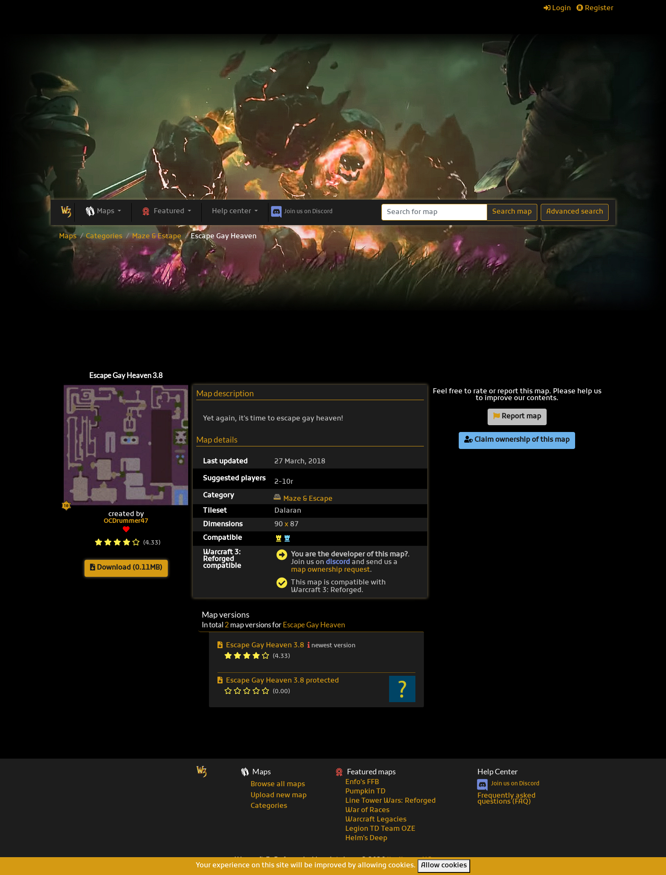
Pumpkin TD (365, 792)
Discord (301, 210)
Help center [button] (232, 211)
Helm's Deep (366, 838)
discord (338, 562)
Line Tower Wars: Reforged (390, 801)
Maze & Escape (156, 236)
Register (594, 8)
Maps (67, 236)
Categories (104, 236)
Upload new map (279, 795)
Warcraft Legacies (375, 820)
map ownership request (330, 570)
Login (557, 8)
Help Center (497, 771)
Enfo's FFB (362, 782)
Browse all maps (278, 784)
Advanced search (574, 212)
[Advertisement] (333, 135)
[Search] (434, 212)
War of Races (367, 810)
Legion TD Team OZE (380, 829)
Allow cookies (444, 865)
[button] (103, 212)
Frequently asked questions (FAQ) (506, 799)
